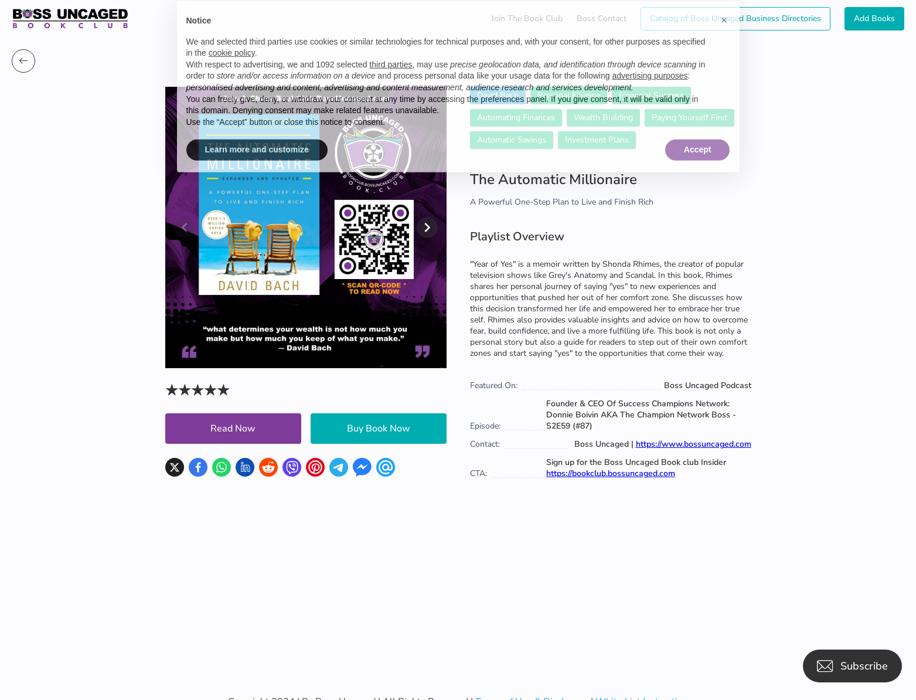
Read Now (233, 428)
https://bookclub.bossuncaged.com (610, 473)
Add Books (874, 18)
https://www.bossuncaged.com (693, 444)
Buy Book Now (378, 428)
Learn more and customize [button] (257, 130)
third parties (390, 45)
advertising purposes (649, 57)
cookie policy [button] (232, 33)
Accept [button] (697, 130)
